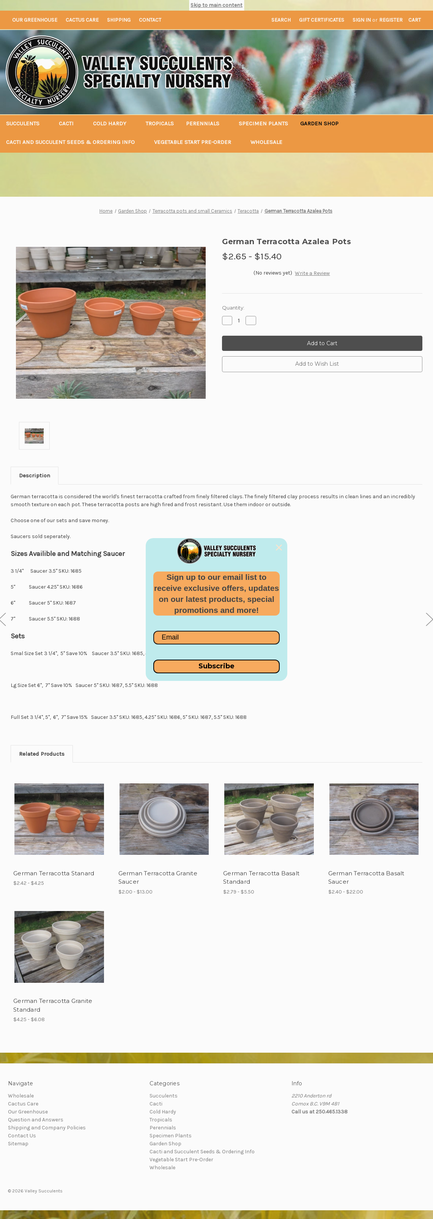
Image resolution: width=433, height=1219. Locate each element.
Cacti (70, 123)
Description (34, 475)
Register (391, 20)
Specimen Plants (263, 123)
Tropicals (160, 123)
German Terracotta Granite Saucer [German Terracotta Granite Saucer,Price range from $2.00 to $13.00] (157, 878)
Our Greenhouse (34, 20)
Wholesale (266, 142)
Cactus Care (82, 20)
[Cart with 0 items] (414, 20)
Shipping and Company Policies (47, 1127)
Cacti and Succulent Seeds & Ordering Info (74, 142)
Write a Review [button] (312, 273)
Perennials (206, 123)
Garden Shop (323, 123)
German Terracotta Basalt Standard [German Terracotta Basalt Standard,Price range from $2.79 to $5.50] (261, 878)
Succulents (26, 123)
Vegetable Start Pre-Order (196, 142)
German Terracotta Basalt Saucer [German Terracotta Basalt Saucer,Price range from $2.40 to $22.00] (366, 878)
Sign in (362, 20)
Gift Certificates (321, 20)
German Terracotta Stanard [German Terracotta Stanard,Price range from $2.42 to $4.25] (53, 873)
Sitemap (18, 1143)
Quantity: (233, 308)
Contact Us (22, 1135)
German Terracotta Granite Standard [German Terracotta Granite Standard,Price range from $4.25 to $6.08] (52, 1005)
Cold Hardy (113, 123)
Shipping (119, 20)
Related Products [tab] (42, 753)
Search (281, 20)
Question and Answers (35, 1119)
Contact (150, 20)
